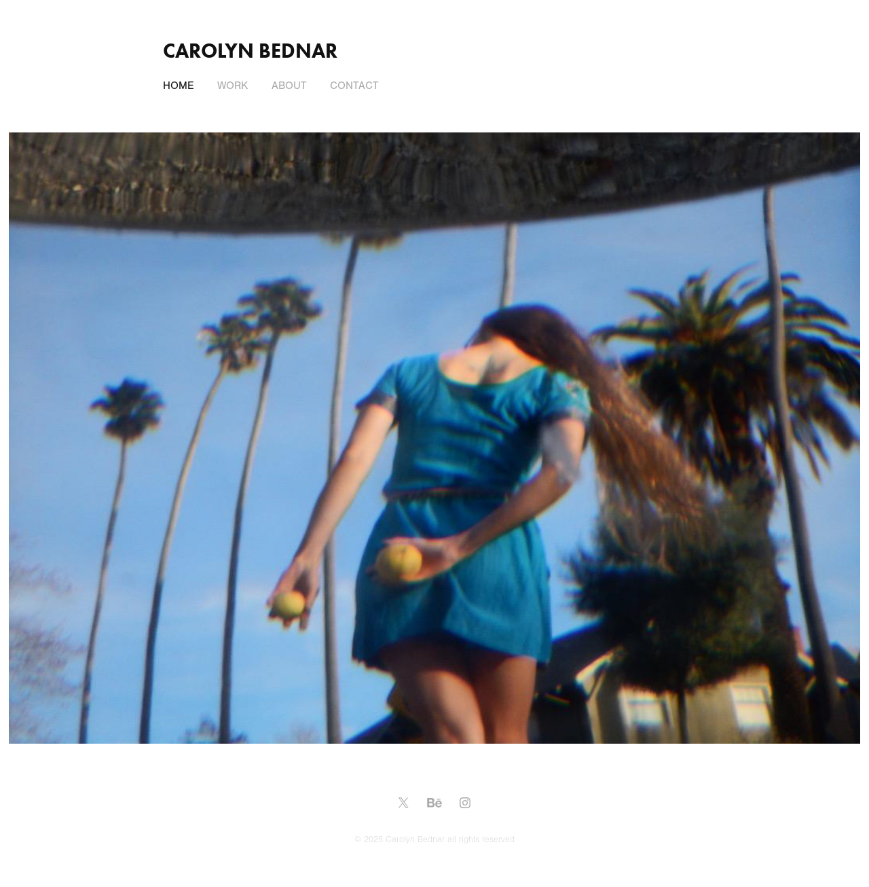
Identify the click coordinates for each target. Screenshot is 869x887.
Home (178, 85)
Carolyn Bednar (250, 50)
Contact (354, 85)
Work (232, 85)
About (289, 85)
